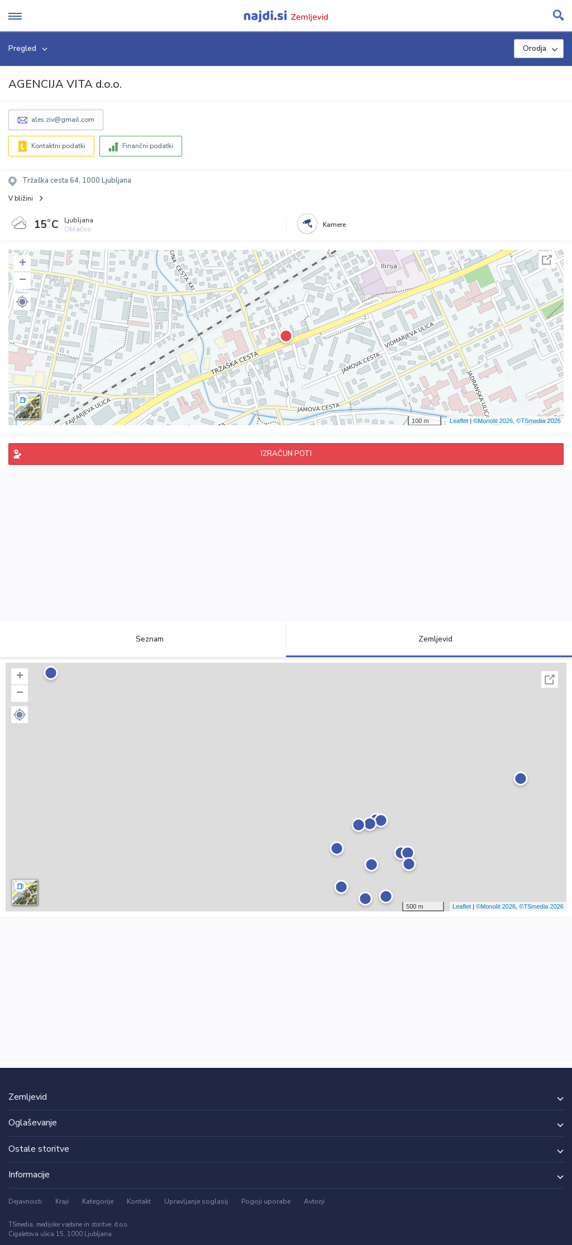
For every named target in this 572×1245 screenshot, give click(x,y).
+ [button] (22, 263)
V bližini (20, 198)
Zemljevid (429, 639)
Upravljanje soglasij (196, 1201)
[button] (22, 301)
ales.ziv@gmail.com (62, 119)
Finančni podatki (147, 145)
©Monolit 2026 (493, 420)
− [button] (22, 280)
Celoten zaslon (546, 259)
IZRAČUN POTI (286, 454)
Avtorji (314, 1201)
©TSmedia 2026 (538, 420)
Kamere (334, 224)
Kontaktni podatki (58, 145)
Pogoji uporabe (265, 1201)
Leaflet (459, 420)
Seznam (143, 639)
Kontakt (139, 1201)
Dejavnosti (25, 1201)
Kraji (62, 1201)
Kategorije (97, 1201)
